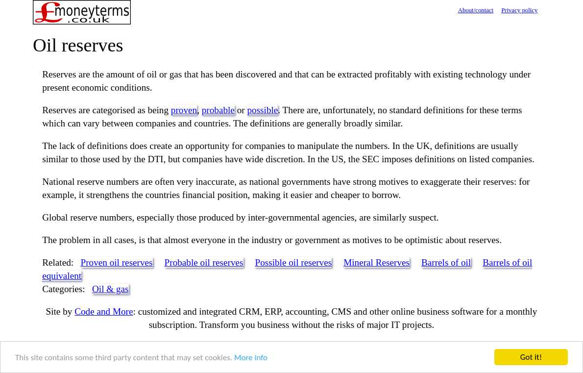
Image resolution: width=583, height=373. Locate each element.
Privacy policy (519, 10)
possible (262, 110)
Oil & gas (110, 289)
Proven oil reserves (117, 262)
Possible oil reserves (293, 262)
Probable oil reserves (204, 262)
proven (184, 110)
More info (250, 357)
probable (218, 110)
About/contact (476, 10)
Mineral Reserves (376, 262)
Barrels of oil (446, 262)
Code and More (103, 311)
